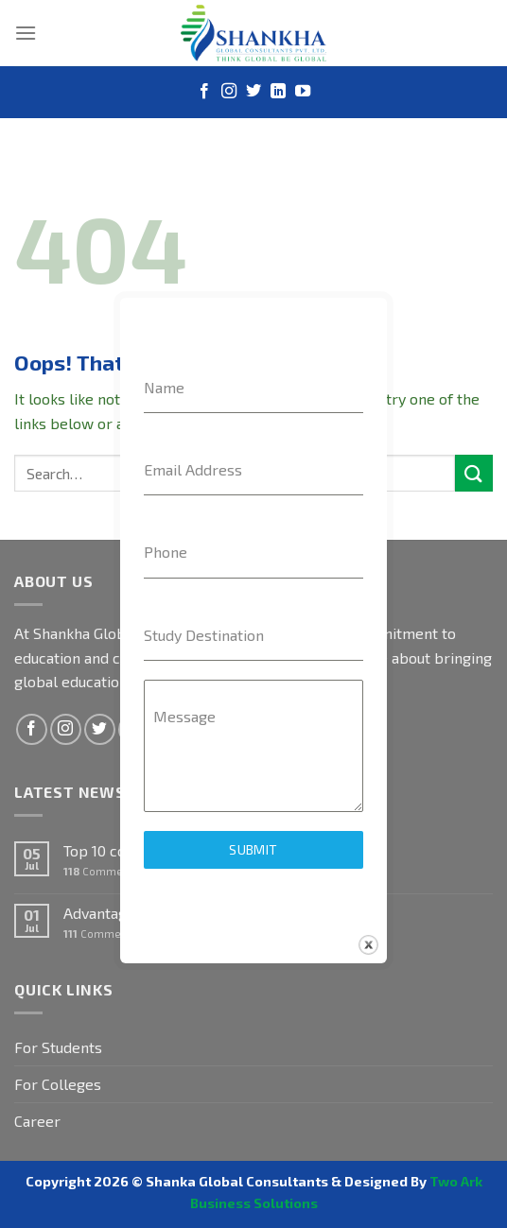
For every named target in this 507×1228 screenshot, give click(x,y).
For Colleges (57, 1084)
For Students (58, 1047)
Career (37, 1121)
